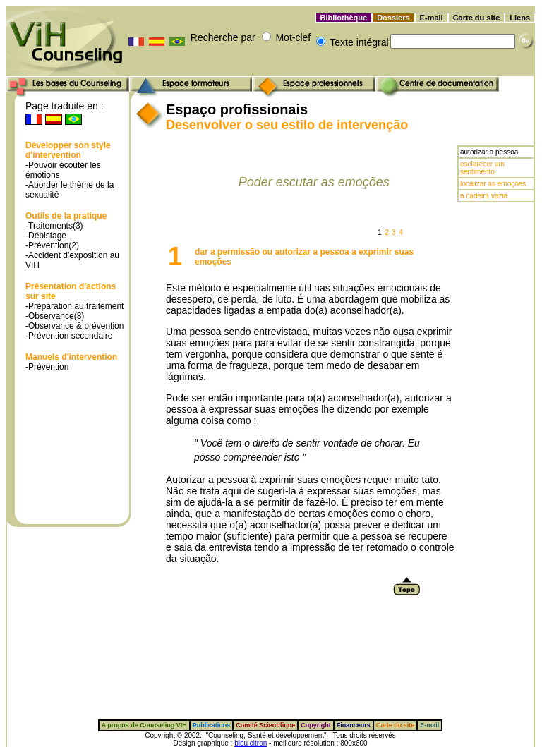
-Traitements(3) (54, 226)
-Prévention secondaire (68, 336)
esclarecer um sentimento (482, 168)
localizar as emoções (493, 184)
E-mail (431, 17)
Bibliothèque (344, 17)
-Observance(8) (54, 316)
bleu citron (250, 743)
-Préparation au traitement (74, 306)
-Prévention (46, 367)
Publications (212, 725)
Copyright (316, 725)
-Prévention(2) (52, 245)
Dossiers (393, 17)
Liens (520, 17)
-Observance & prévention (74, 326)
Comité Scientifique (265, 725)
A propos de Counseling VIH (144, 725)
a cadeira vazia (483, 196)
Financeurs (354, 725)
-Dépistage (45, 236)
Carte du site (476, 17)
